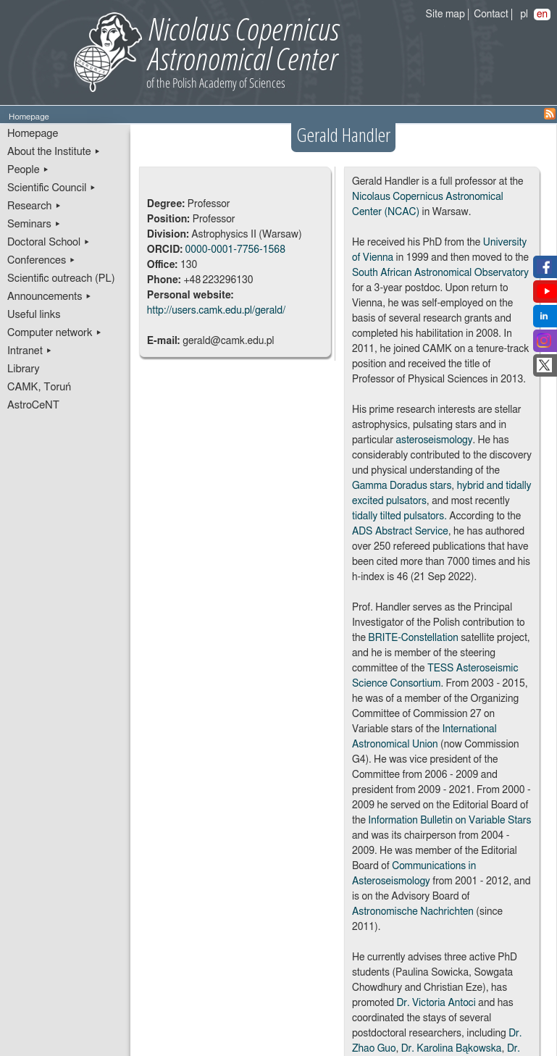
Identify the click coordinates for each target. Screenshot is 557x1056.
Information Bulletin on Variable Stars (449, 821)
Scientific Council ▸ (51, 188)
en (542, 14)
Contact (491, 14)
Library (23, 369)
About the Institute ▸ (54, 151)
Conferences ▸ (41, 260)
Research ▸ (34, 206)
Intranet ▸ (29, 350)
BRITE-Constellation (413, 638)
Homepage (32, 133)
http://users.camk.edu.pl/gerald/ (216, 311)
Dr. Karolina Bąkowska (451, 1049)
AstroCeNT (33, 405)
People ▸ (28, 169)
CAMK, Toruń (39, 387)
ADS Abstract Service (400, 532)
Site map (445, 14)
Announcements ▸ (49, 296)
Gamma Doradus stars (401, 486)
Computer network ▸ (54, 332)
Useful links (34, 314)
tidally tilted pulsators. (399, 516)
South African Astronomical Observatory (440, 273)
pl (524, 14)
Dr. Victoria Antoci (435, 1003)
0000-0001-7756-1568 (235, 250)
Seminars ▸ (34, 224)
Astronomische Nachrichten (413, 912)
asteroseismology (433, 440)
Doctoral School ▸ (49, 242)
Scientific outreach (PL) (61, 278)
